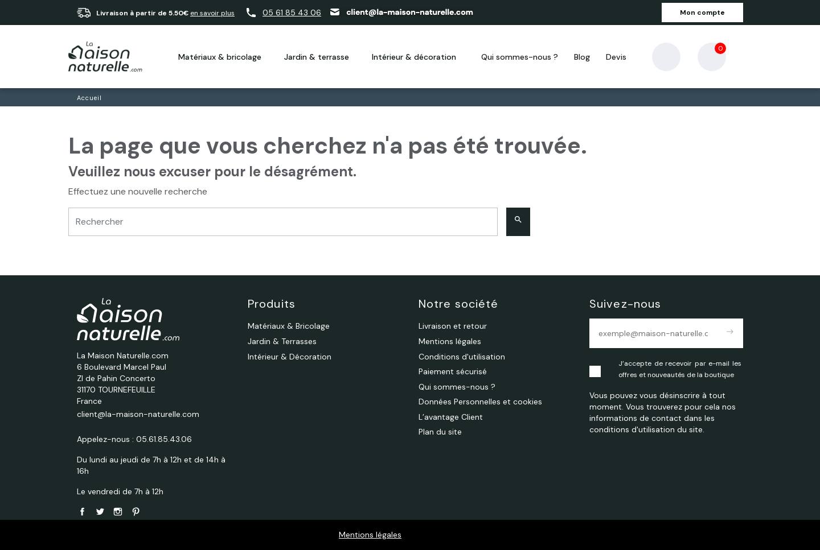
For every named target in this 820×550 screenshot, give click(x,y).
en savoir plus (212, 13)
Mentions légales (370, 535)
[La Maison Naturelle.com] (105, 57)
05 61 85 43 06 (292, 12)
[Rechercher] (283, 222)
